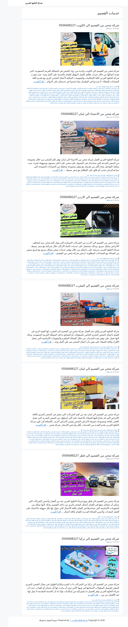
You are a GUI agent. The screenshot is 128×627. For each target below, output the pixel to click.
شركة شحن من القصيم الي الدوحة (53, 525)
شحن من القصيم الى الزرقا (91, 267)
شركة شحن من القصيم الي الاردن (78, 271)
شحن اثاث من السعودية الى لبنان (74, 178)
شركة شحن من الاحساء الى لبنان (57, 184)
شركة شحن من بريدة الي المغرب (70, 356)
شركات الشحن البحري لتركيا (86, 607)
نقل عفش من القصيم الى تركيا (60, 610)
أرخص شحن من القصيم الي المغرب (100, 348)
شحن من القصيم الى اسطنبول (65, 605)
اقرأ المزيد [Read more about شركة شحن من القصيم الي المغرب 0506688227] (38, 341)
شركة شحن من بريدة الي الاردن (62, 271)
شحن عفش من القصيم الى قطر (35, 522)
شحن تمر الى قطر (65, 522)
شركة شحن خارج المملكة (94, 99)
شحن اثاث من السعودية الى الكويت (98, 92)
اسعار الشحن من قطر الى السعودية (36, 518)
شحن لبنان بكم (104, 439)
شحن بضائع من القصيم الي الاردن (70, 265)
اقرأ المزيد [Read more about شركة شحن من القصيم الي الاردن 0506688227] (40, 253)
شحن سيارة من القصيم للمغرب (68, 352)
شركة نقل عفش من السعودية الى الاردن (43, 271)
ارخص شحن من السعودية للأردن (52, 260)
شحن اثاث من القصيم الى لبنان (77, 435)
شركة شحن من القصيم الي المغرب (88, 356)
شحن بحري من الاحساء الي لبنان (40, 178)
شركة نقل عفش (98, 101)
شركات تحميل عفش (106, 97)
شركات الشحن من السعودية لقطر (37, 524)
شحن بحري (78, 430)
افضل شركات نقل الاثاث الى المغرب (56, 350)
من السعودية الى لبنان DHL (80, 186)
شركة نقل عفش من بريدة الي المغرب (95, 357)
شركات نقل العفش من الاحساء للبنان (75, 184)
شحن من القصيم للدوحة (71, 524)
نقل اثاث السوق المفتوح (34, 101)
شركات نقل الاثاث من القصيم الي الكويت (69, 97)
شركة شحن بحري (93, 442)
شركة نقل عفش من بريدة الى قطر (59, 527)
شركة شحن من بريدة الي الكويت (36, 99)
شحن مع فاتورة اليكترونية (104, 267)
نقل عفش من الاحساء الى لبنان (65, 186)
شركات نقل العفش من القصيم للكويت (49, 97)
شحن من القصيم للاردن (23, 267)
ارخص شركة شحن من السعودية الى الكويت (29, 88)
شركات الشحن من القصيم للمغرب (66, 354)
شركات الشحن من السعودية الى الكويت (69, 95)
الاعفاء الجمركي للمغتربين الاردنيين (60, 262)
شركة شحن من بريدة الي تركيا (51, 609)
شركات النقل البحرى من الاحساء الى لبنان (44, 182)
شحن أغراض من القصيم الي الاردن (43, 262)
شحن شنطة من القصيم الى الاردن (26, 265)
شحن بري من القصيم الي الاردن (27, 263)
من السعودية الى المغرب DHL (77, 357)
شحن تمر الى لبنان (84, 437)
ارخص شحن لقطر (104, 518)
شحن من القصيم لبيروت (52, 439)
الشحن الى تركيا (41, 601)
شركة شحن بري (35, 97)
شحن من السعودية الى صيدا (101, 182)
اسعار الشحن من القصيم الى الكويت (102, 90)
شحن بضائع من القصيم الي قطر (79, 522)
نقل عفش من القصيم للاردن (95, 274)
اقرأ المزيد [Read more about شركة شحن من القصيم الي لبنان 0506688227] (33, 424)
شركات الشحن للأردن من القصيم (103, 269)
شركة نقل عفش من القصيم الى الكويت (83, 101)
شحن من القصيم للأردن (35, 267)
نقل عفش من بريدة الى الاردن (79, 274)
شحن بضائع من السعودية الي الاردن (88, 265)
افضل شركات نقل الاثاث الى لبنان (77, 433)
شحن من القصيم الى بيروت (93, 439)
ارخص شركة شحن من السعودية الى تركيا (76, 601)
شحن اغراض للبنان (64, 435)
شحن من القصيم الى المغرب (25, 352)
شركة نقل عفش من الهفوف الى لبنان (97, 186)
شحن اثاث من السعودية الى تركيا (90, 603)
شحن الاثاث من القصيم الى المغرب (85, 352)
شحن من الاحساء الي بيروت (49, 180)
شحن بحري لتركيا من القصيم (28, 603)
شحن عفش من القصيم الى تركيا (90, 605)
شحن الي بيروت (93, 175)
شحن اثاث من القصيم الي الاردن (70, 263)
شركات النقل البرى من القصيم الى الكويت (31, 95)
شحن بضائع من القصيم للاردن (54, 265)
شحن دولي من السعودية (90, 93)
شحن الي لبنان (85, 175)
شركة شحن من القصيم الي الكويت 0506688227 (81, 25)
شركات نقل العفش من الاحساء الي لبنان (95, 184)
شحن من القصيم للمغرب (105, 354)
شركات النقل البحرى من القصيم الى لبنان (73, 441)
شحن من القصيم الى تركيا (50, 605)
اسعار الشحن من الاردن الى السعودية (34, 260)
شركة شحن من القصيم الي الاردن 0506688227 (81, 197)
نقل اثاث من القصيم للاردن (63, 272)
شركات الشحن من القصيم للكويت (50, 95)
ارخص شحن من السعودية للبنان (79, 177)
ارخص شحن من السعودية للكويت (49, 88)
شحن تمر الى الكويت (101, 93)
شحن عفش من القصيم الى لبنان (39, 437)
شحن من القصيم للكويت (86, 95)
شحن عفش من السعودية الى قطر (52, 522)
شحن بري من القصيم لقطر (94, 522)
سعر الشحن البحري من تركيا (29, 601)
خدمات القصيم (97, 86)
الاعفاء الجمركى (74, 262)
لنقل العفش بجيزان (76, 347)
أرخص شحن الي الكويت (103, 88)
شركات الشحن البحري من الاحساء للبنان (65, 182)
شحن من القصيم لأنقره (38, 605)
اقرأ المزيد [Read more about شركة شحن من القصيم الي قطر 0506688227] (47, 511)
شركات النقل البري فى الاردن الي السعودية (83, 269)
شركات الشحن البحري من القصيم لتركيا (68, 607)
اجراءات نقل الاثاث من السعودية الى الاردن (71, 260)
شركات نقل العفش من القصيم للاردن (43, 269)
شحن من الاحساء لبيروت (35, 180)
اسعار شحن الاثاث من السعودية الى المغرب (76, 350)
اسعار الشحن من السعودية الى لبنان (41, 177)
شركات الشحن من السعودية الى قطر (55, 524)
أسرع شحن (106, 601)
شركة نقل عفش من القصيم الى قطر (97, 527)
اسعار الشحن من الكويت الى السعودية (83, 90)
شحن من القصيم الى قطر (96, 524)
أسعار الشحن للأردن (104, 260)
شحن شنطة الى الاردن (40, 265)
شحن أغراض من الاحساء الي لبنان (91, 178)
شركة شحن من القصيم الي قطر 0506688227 (82, 455)
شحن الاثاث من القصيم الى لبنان (34, 435)
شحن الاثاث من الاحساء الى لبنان (57, 178)
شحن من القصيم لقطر (83, 524)
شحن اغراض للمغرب (99, 352)
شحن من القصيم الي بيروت (65, 439)
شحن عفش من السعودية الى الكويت (74, 93)
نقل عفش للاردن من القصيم (50, 272)
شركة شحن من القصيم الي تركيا (68, 609)
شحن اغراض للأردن (56, 263)
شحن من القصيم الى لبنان (79, 439)
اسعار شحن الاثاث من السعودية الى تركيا (55, 601)
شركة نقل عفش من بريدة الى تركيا (92, 610)
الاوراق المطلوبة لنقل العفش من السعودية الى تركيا (55, 433)
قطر (90, 516)
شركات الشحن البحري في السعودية (84, 182)
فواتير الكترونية (74, 272)
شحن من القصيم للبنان (39, 439)
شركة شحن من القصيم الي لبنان (80, 442)
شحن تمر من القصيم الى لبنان (72, 437)
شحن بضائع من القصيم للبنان (97, 437)
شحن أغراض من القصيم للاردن (26, 262)
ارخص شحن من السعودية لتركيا (95, 601)
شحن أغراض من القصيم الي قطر (74, 520)
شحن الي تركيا (93, 600)
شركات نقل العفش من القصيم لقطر (72, 525)
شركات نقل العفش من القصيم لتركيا (102, 609)
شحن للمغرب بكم (37, 352)
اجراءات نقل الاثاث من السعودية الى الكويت (68, 88)
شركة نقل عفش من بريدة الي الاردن (96, 272)
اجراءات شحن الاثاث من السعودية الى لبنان (98, 177)
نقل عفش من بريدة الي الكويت (49, 103)
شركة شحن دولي (83, 99)
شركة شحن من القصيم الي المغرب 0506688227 (80, 285)
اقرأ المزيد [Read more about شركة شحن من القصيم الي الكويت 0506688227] (31, 81)
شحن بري (90, 86)
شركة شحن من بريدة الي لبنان (63, 442)
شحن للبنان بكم (87, 180)
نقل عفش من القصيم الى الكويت (83, 103)
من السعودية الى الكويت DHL (47, 101)
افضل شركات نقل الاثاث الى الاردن (87, 262)
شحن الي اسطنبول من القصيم (43, 603)
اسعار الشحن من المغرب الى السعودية (97, 350)
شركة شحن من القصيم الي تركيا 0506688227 (82, 539)
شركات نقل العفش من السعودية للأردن (62, 269)
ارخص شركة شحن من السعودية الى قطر (73, 518)
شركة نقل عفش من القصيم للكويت (64, 101)
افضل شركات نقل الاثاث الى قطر (91, 520)
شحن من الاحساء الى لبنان (62, 180)
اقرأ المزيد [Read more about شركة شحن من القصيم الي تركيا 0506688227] (85, 594)
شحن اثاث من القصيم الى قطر (41, 520)
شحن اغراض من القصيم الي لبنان (51, 435)
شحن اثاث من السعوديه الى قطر (57, 520)
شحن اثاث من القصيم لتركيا (75, 603)
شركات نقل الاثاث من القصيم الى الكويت (90, 97)
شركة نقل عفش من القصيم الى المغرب (43, 356)
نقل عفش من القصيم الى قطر (42, 527)
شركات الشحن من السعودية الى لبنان (93, 441)
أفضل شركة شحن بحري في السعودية (99, 431)
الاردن (107, 258)
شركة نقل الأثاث (107, 101)
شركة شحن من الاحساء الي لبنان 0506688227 (82, 114)
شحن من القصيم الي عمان (48, 267)
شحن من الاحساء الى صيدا (76, 180)
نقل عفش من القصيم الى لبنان (54, 444)
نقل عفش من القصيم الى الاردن (34, 272)
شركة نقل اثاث (24, 99)
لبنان (80, 175)
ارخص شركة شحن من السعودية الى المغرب (40, 348)
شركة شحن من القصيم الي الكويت (69, 99)
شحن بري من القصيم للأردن (104, 265)
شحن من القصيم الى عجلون (63, 267)
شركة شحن (101, 442)
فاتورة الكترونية (83, 272)
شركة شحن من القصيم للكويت (53, 99)
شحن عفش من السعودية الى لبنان (55, 437)
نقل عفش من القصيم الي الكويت (66, 103)
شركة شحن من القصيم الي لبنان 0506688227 (82, 369)
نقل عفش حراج (95, 103)
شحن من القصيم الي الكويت (100, 95)
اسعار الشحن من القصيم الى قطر (54, 518)
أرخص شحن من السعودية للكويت (88, 88)
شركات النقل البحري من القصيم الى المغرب (46, 354)
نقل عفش (102, 103)
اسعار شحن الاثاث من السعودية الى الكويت (62, 90)
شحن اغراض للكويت (66, 92)
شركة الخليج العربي (25, 3)
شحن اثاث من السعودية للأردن (85, 263)
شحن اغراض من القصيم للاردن (43, 263)
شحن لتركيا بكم (77, 605)
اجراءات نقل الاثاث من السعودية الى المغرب (80, 348)
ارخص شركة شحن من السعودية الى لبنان (61, 177)
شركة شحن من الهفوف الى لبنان (41, 184)
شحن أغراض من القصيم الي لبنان (34, 433)
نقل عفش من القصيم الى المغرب (40, 357)
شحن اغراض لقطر (28, 520)
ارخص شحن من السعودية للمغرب (59, 348)
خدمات (103, 86)
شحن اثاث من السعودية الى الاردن (102, 263)
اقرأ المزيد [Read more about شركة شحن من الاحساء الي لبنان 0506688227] (49, 170)
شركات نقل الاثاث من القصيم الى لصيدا (42, 441)
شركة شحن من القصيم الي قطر (37, 525)
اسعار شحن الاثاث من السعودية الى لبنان (96, 433)
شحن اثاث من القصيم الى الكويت (80, 92)
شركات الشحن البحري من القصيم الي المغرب (86, 354)
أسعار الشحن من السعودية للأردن (90, 260)
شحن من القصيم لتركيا (26, 605)
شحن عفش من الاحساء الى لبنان (100, 180)
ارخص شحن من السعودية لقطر (91, 518)
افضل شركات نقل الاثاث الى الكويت (42, 90)
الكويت (107, 86)
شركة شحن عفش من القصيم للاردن (96, 271)
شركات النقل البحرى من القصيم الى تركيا (29, 607)
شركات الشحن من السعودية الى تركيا (48, 607)
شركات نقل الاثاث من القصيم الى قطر (91, 525)
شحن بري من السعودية (37, 92)
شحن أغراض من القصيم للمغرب (38, 350)
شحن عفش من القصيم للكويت (39, 93)
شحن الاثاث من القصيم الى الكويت (52, 92)
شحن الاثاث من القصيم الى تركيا (59, 603)
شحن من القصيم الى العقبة (77, 267)
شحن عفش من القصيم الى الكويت (55, 93)
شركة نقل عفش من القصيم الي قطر (78, 527)
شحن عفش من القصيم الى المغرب (50, 352)
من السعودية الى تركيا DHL (75, 610)
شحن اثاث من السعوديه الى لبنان (93, 435)
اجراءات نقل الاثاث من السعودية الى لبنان (79, 431)
